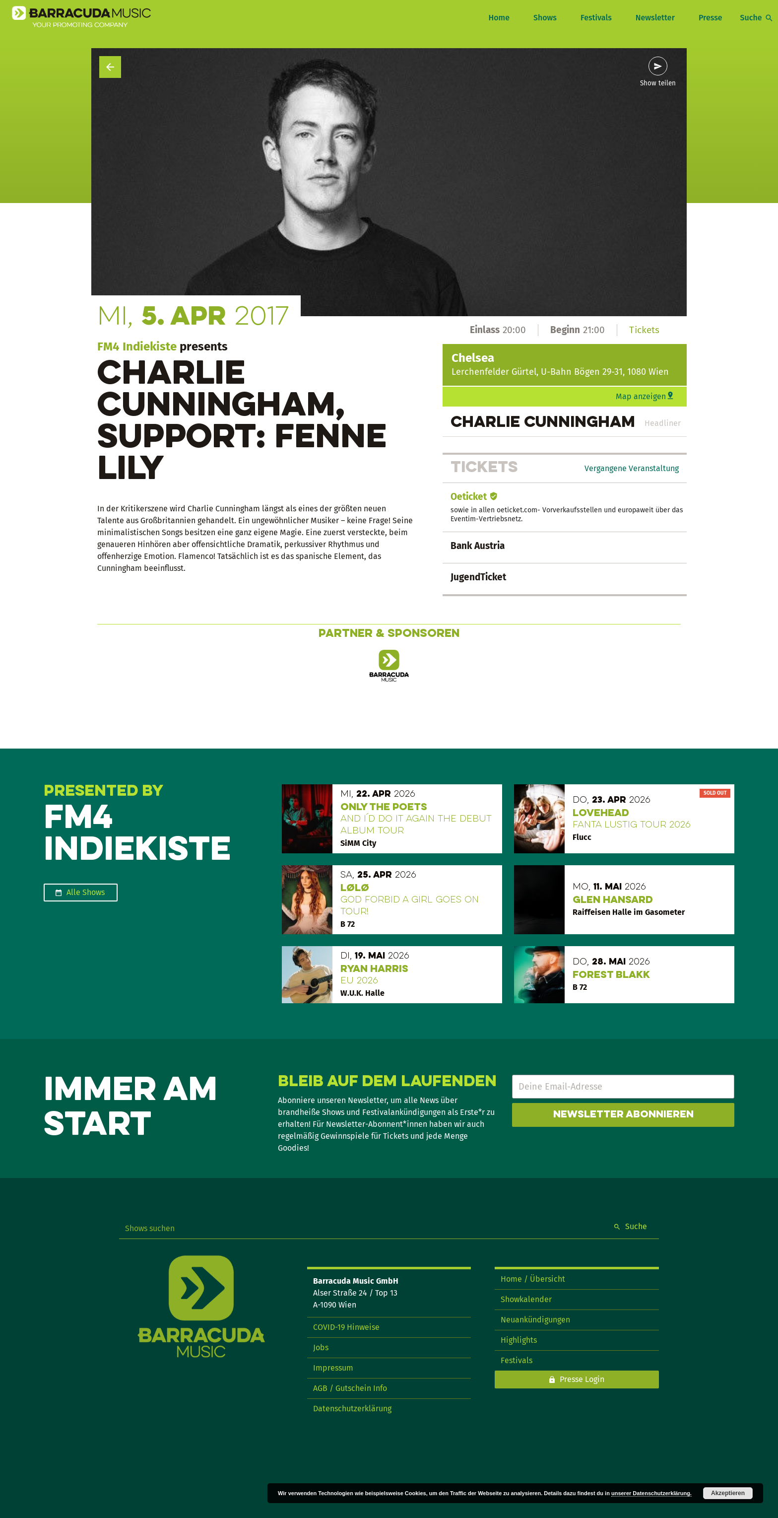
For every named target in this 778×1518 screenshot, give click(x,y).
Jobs (320, 1347)
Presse (710, 17)
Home (498, 17)
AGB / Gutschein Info (350, 1388)
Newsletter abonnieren (623, 1114)
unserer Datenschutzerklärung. (651, 1493)
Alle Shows (85, 892)
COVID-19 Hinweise (346, 1327)
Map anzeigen (641, 396)
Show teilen (658, 83)
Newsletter (655, 17)
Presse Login (582, 1379)
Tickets (644, 330)
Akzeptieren (728, 1493)
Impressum (333, 1368)
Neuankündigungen (535, 1319)
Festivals (596, 17)
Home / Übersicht (533, 1279)
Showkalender (526, 1299)
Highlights (519, 1340)
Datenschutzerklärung (352, 1408)
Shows (545, 17)
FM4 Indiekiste (137, 346)
